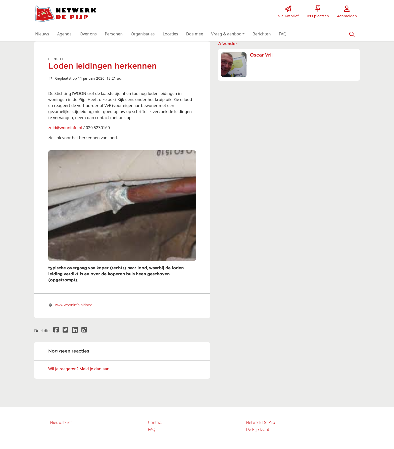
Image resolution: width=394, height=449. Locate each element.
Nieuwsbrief (61, 422)
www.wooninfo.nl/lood (73, 305)
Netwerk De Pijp (260, 422)
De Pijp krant (257, 429)
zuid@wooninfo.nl (65, 127)
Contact (155, 422)
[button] (42, 34)
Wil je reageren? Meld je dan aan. (79, 369)
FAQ (151, 429)
